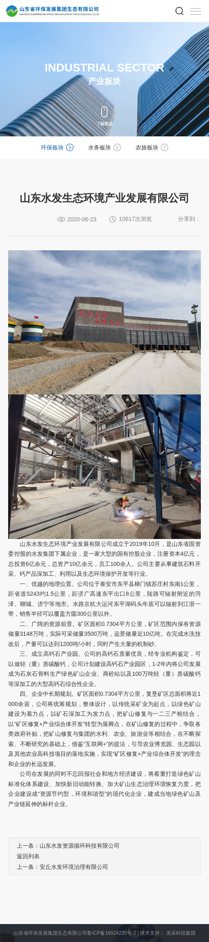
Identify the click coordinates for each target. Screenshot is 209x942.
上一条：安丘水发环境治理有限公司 (62, 867)
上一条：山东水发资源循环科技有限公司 (68, 845)
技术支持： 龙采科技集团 (167, 933)
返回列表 (28, 856)
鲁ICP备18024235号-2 (111, 933)
